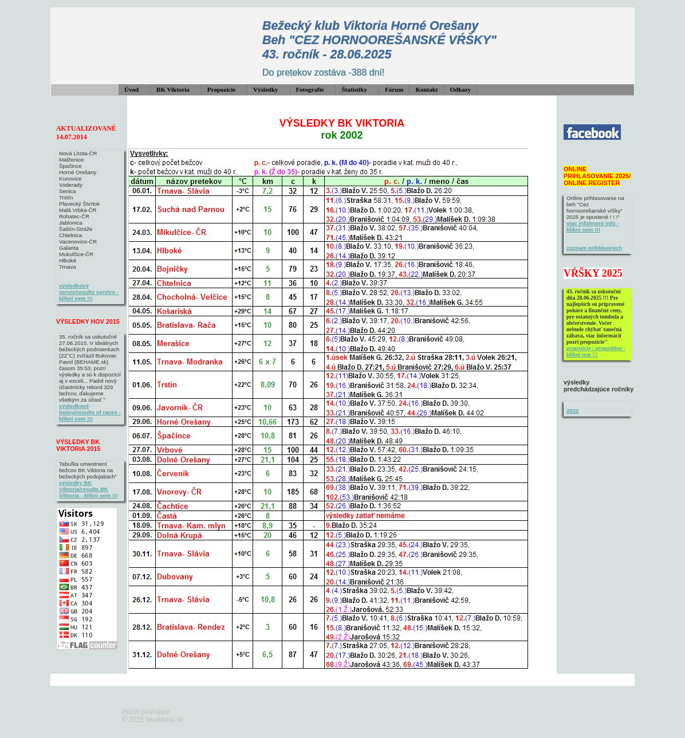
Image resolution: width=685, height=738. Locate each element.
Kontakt (426, 89)
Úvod (131, 89)
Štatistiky (354, 89)
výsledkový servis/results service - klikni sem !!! (89, 291)
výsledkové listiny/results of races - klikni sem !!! (90, 412)
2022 (572, 410)
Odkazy (460, 89)
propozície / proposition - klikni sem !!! (595, 351)
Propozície (221, 89)
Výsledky (265, 89)
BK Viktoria (173, 89)
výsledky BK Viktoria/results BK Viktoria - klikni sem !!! (88, 489)
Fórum (394, 89)
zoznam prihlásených (594, 248)
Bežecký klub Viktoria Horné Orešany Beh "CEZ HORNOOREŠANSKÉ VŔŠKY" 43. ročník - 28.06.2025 (379, 40)
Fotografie (310, 89)
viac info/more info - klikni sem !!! (592, 226)
